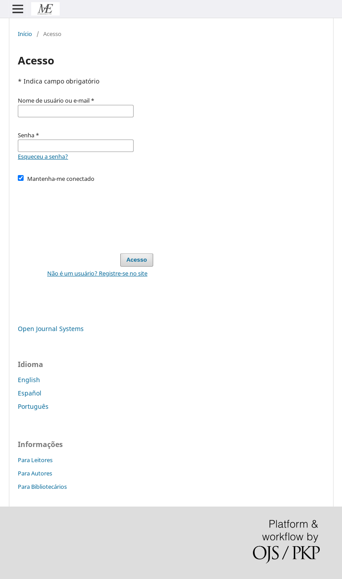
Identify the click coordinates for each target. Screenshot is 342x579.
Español (29, 393)
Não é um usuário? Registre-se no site (97, 273)
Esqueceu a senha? (43, 156)
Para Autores (35, 473)
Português (33, 406)
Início (25, 34)
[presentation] (85, 213)
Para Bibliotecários (42, 487)
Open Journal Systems (51, 328)
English (29, 379)
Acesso (136, 259)
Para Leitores (35, 460)
